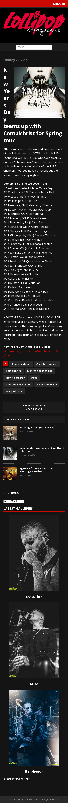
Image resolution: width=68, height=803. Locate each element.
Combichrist (13, 370)
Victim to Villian (47, 384)
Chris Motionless (46, 364)
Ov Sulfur (34, 596)
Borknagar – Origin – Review (36, 427)
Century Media (21, 364)
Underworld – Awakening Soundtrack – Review (41, 449)
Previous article (34, 405)
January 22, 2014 (15, 60)
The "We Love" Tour (18, 384)
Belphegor (34, 771)
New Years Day (15, 377)
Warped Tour (14, 391)
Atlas (34, 684)
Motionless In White (39, 370)
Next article (34, 409)
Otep (34, 377)
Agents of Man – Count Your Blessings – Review (36, 470)
